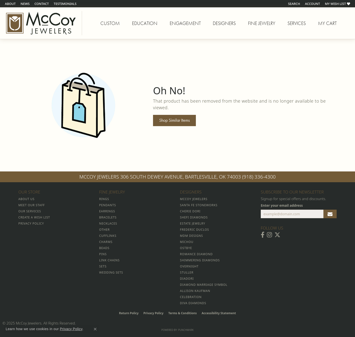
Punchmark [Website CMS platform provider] (186, 330)
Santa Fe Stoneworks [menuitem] (198, 205)
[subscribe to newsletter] (330, 214)
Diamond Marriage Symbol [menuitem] (203, 285)
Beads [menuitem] (104, 248)
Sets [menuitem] (102, 266)
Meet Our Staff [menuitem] (31, 205)
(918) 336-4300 (259, 176)
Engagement (185, 23)
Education (144, 23)
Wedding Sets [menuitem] (111, 272)
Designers (224, 23)
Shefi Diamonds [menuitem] (194, 217)
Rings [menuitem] (104, 199)
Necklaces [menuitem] (108, 223)
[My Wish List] (337, 3)
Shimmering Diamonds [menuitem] (200, 260)
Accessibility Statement (218, 313)
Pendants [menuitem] (107, 205)
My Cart (327, 24)
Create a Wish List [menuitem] (34, 217)
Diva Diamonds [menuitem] (193, 303)
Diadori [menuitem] (187, 279)
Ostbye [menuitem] (186, 248)
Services (296, 23)
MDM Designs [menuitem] (191, 236)
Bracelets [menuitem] (108, 217)
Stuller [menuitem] (186, 272)
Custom (110, 23)
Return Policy (129, 313)
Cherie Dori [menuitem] (190, 211)
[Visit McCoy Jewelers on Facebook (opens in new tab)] (262, 235)
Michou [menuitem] (186, 242)
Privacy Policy (153, 313)
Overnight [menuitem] (189, 266)
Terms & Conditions (182, 313)
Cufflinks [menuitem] (107, 236)
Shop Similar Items (174, 120)
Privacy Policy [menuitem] (31, 223)
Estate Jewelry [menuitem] (192, 223)
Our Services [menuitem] (29, 211)
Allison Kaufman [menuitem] (195, 291)
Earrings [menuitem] (107, 211)
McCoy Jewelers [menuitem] (193, 199)
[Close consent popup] (95, 329)
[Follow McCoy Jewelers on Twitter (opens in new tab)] (277, 235)
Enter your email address (282, 205)
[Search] (294, 3)
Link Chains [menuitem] (109, 260)
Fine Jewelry (261, 23)
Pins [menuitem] (103, 254)
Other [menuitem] (104, 230)
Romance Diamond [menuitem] (196, 254)
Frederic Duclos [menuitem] (194, 230)
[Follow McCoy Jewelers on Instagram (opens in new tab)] (269, 235)
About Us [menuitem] (26, 199)
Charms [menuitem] (105, 242)
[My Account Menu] (312, 3)
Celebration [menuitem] (190, 297)
